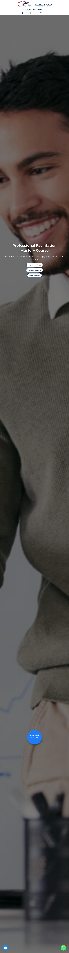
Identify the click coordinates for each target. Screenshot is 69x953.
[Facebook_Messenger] (5, 948)
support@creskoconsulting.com (35, 13)
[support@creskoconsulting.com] (22, 13)
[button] (34, 265)
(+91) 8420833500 (35, 9)
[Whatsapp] (63, 948)
